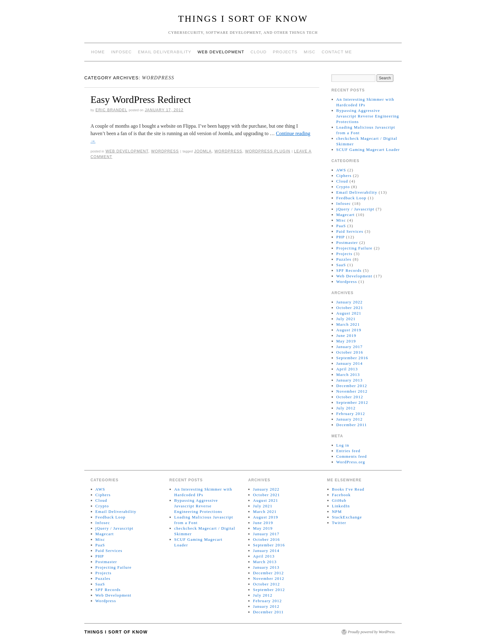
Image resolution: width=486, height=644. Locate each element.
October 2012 (349, 397)
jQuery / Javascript (355, 209)
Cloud (258, 52)
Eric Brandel (111, 110)
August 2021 (348, 313)
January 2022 (349, 302)
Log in (342, 445)
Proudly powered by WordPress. (371, 632)
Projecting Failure (354, 248)
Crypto (343, 186)
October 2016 (349, 352)
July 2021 (346, 318)
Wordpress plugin (267, 151)
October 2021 (349, 307)
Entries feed (348, 450)
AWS (341, 170)
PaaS (341, 225)
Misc (310, 52)
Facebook (341, 494)
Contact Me (337, 52)
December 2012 (351, 385)
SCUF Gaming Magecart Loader (368, 149)
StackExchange (347, 517)
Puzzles (343, 259)
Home (98, 52)
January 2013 (349, 380)
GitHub (339, 500)
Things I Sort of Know (243, 18)
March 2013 (348, 374)
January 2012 (349, 419)
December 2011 (351, 424)
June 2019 (346, 335)
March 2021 (348, 324)
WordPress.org (350, 462)
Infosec (121, 52)
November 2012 (352, 391)
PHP (340, 237)
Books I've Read (348, 489)
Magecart (345, 214)
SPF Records (349, 270)
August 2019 (348, 330)
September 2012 (352, 402)
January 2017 (349, 346)
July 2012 (346, 408)
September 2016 (352, 357)
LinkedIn (341, 506)
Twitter (339, 522)
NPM (337, 511)
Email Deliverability (164, 52)
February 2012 (350, 413)
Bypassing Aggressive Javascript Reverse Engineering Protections (367, 116)
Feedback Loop (351, 198)
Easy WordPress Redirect (141, 99)
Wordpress (165, 151)
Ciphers (344, 175)
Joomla (203, 151)
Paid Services (349, 231)
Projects (285, 52)
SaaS (341, 264)
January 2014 (349, 363)
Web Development (220, 52)
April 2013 (347, 369)
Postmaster (347, 242)
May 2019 (346, 341)
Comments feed (351, 456)
